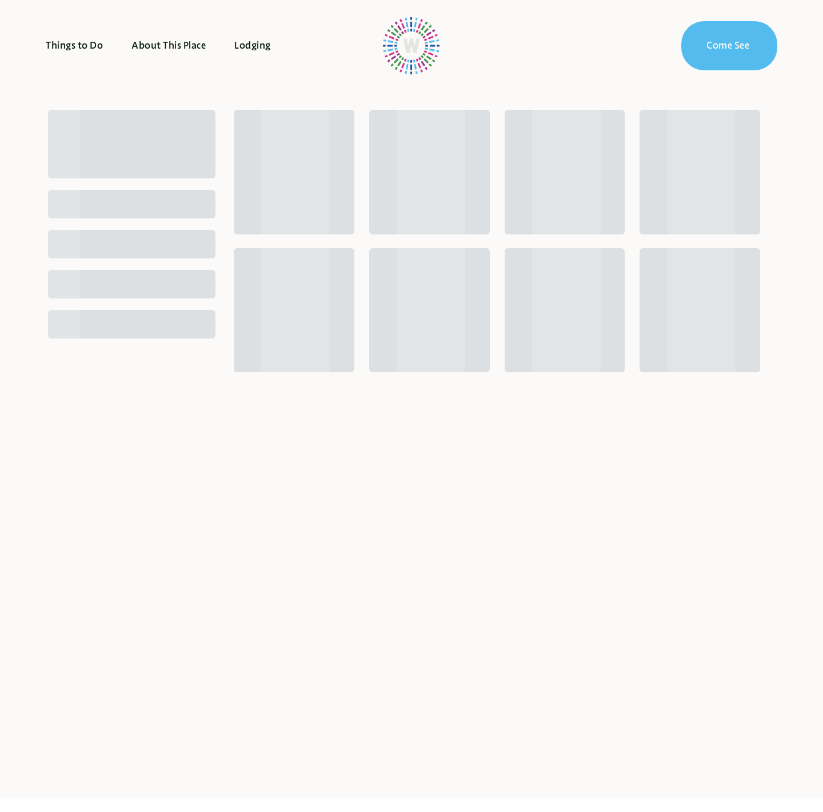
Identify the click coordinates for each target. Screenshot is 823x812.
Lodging (252, 45)
